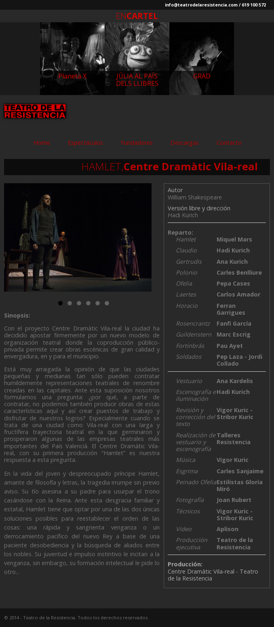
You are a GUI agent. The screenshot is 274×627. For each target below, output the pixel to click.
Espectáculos (85, 142)
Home (42, 142)
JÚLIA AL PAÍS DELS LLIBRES (137, 80)
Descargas (185, 142)
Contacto (229, 142)
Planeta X (72, 76)
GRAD (202, 76)
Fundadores (137, 142)
